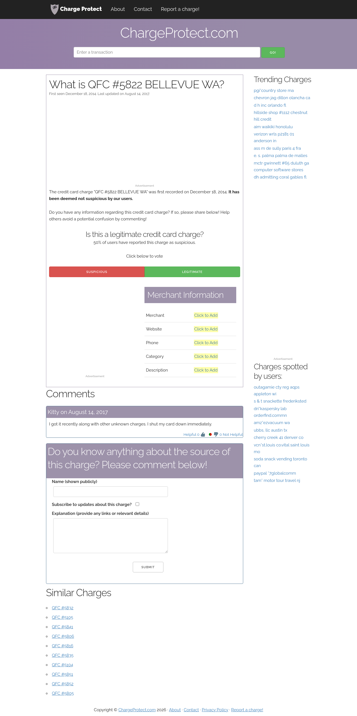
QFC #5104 (62, 664)
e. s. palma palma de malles (280, 155)
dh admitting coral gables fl (280, 177)
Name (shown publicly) (74, 481)
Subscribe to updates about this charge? (92, 504)
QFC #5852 (62, 683)
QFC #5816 (62, 645)
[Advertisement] (144, 143)
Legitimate (192, 272)
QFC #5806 (63, 636)
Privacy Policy (215, 709)
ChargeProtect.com (137, 709)
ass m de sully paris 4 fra (277, 148)
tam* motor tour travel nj (277, 480)
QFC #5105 (62, 617)
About (118, 9)
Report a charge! (180, 9)
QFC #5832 (62, 607)
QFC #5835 (62, 655)
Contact (143, 9)
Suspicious (96, 272)
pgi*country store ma (274, 90)
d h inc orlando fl (270, 105)
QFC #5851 (62, 674)
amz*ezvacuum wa (272, 422)
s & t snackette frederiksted (280, 401)
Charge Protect (76, 9)
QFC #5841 (62, 626)
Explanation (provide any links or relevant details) (100, 513)
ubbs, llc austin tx (270, 430)
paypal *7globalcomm (275, 473)
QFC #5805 (63, 693)
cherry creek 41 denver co (278, 437)
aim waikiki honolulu (273, 126)
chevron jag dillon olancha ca (282, 97)
